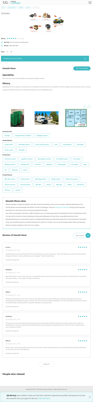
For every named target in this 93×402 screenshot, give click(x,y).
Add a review (83, 235)
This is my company (82, 68)
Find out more (44, 398)
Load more (46, 364)
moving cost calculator (46, 58)
